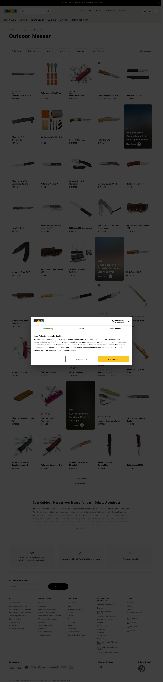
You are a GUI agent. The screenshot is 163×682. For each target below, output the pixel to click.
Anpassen (81, 359)
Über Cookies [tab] (115, 329)
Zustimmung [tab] (48, 329)
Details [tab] (81, 329)
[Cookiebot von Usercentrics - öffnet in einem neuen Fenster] (114, 321)
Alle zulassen (113, 359)
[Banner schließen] (128, 321)
